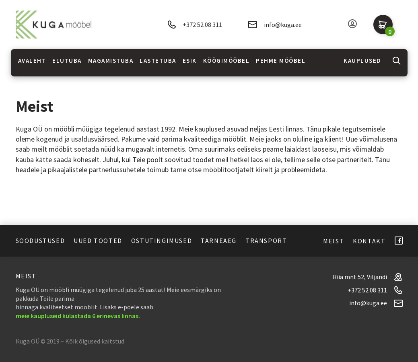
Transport (266, 241)
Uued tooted (98, 241)
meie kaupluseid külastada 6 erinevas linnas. (78, 316)
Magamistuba (111, 60)
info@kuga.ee (275, 25)
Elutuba (67, 60)
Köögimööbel (226, 60)
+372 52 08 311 (194, 25)
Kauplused (362, 60)
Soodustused (40, 241)
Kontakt (369, 241)
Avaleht (32, 60)
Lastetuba (158, 60)
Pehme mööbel (280, 60)
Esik (190, 60)
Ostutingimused (161, 241)
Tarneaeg (219, 241)
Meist (333, 241)
